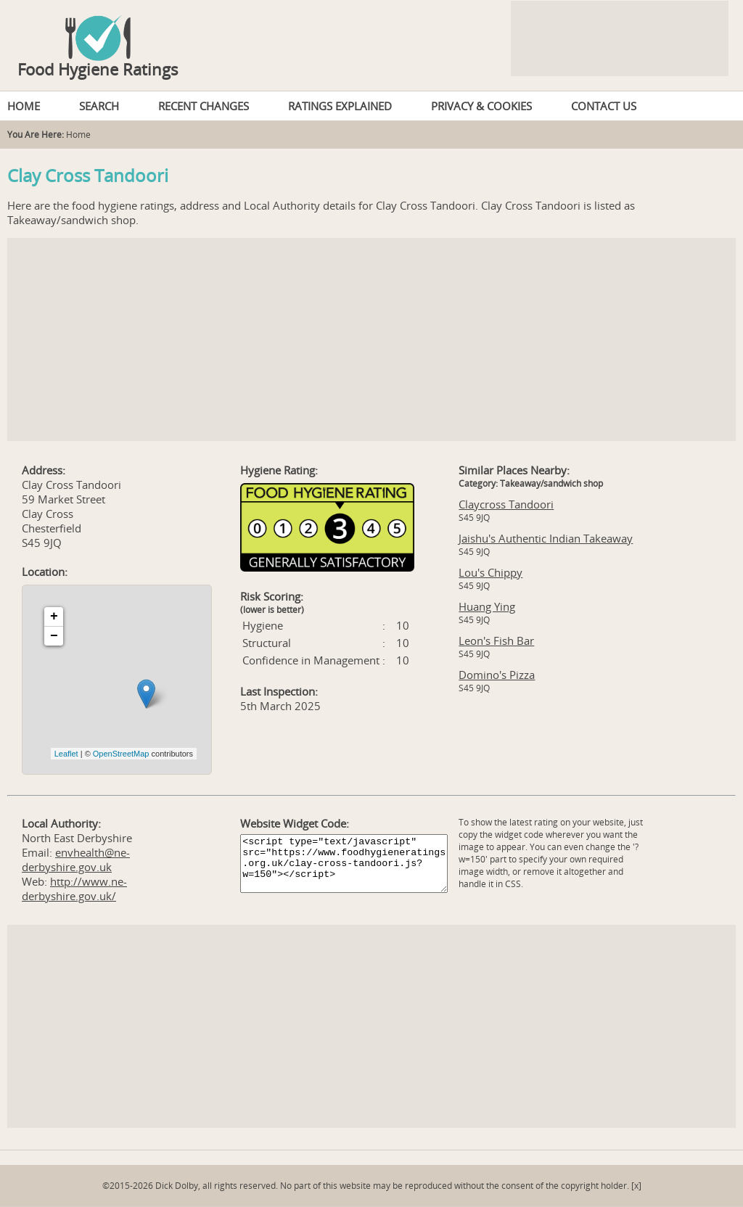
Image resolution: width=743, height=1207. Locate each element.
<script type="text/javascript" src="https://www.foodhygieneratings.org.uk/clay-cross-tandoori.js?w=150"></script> (344, 863)
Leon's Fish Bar (496, 640)
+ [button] (54, 616)
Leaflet (66, 753)
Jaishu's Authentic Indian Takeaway (546, 538)
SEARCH (99, 106)
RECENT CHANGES (203, 106)
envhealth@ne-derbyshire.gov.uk (76, 859)
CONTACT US (603, 106)
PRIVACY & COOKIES (481, 106)
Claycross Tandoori (506, 504)
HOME (23, 106)
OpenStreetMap (121, 753)
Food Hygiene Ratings (97, 69)
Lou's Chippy (490, 572)
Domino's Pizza (497, 674)
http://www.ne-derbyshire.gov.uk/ (74, 888)
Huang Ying (487, 606)
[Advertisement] (371, 339)
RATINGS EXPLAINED (340, 106)
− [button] (54, 636)
